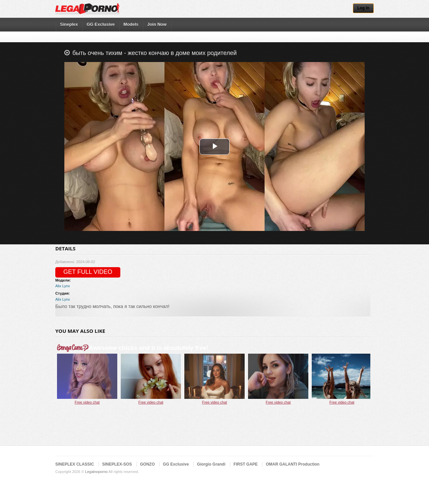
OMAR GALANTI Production (292, 464)
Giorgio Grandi (211, 464)
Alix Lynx (62, 286)
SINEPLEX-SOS (117, 464)
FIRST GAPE (246, 464)
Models (130, 24)
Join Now (157, 24)
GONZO (147, 464)
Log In (363, 8)
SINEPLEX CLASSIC (74, 464)
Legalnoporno (96, 472)
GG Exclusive (100, 24)
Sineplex (69, 24)
